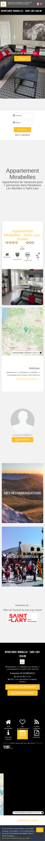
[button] (22, 135)
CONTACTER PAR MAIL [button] (22, 693)
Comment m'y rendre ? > (28, 379)
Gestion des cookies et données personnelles (16, 838)
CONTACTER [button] (22, 439)
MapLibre (36, 353)
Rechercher (22, 130)
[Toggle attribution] (40, 352)
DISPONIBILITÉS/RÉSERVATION (22, 687)
